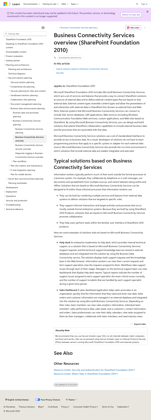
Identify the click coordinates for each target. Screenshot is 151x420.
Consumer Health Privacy (84, 406)
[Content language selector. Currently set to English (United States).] (17, 399)
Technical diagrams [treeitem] (16, 73)
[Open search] (137, 4)
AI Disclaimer (9, 406)
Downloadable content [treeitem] (16, 51)
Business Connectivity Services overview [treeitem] (29, 139)
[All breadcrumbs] (56, 27)
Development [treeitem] (12, 187)
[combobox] (25, 33)
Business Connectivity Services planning (79, 27)
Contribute (53, 406)
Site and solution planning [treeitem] (22, 82)
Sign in (144, 3)
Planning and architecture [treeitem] (20, 69)
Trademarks (122, 406)
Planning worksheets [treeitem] (17, 183)
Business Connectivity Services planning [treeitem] (29, 131)
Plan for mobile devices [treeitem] (21, 174)
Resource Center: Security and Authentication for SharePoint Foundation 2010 (93, 369)
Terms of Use (108, 406)
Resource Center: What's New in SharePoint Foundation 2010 (85, 373)
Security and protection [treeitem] (16, 200)
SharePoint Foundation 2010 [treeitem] (18, 39)
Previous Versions (27, 406)
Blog (40, 406)
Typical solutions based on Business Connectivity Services (82, 68)
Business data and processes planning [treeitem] (26, 114)
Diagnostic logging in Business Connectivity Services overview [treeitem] (29, 155)
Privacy (64, 406)
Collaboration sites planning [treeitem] (23, 99)
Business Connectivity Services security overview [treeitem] (29, 147)
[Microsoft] (5, 4)
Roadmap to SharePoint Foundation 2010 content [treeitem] (24, 45)
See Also (60, 72)
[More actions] (144, 27)
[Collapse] (43, 27)
